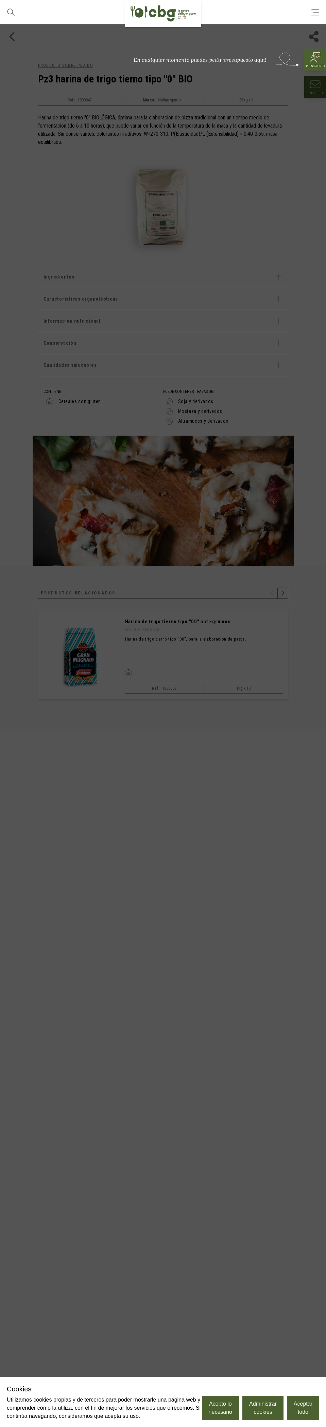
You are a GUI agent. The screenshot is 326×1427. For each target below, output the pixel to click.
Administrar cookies (263, 1408)
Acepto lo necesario (220, 1408)
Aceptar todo (303, 1408)
